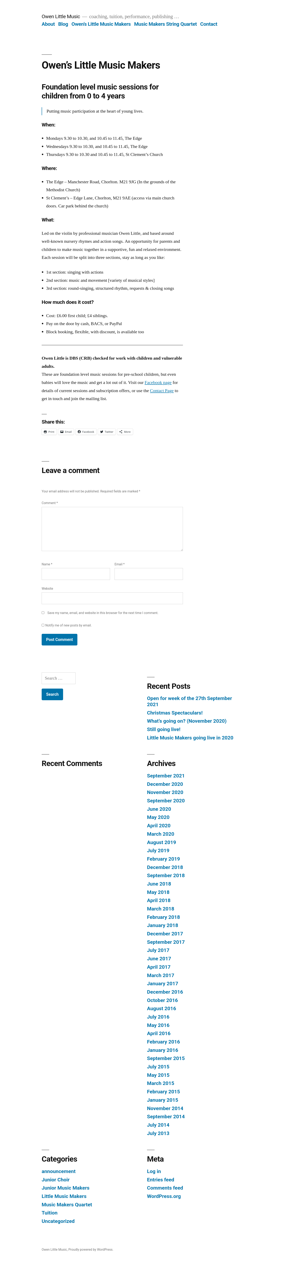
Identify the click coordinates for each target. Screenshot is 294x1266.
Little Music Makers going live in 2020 (190, 738)
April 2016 (158, 1033)
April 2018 (158, 900)
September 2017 (166, 942)
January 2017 (162, 983)
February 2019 (163, 859)
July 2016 (158, 1017)
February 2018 (163, 917)
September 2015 (166, 1058)
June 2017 (159, 959)
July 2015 (158, 1067)
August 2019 (161, 842)
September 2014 (166, 1116)
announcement (59, 1171)
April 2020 (158, 826)
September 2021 (166, 776)
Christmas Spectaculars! (175, 713)
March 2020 (160, 834)
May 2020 (158, 817)
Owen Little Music (61, 16)
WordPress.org (164, 1196)
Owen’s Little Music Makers (101, 24)
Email (120, 564)
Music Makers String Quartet (165, 24)
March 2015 (160, 1083)
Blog (63, 24)
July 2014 (158, 1125)
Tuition (50, 1213)
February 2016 (163, 1042)
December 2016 (165, 992)
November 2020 (165, 792)
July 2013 (158, 1133)
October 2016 (162, 1000)
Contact (208, 24)
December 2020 (165, 784)
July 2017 (158, 950)
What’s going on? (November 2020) (187, 721)
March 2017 (160, 975)
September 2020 (166, 801)
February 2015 (163, 1092)
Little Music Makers (64, 1196)
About (48, 24)
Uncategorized (58, 1221)
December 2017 (165, 934)
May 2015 (158, 1075)
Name (47, 564)
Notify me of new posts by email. (68, 625)
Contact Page (162, 391)
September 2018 (166, 875)
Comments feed (165, 1188)
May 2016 (158, 1025)
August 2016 (161, 1008)
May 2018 (158, 892)
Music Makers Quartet (67, 1205)
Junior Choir (56, 1180)
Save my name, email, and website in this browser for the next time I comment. (102, 613)
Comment (50, 503)
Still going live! (163, 729)
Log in (154, 1171)
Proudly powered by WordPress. (90, 1249)
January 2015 (162, 1100)
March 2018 (160, 909)
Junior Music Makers (65, 1188)
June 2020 (159, 809)
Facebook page (158, 382)
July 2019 (158, 850)
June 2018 (159, 884)
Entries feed (160, 1180)
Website (47, 589)
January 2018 (162, 925)
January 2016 (162, 1050)
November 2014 (165, 1108)
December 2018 (165, 867)
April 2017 (158, 967)
